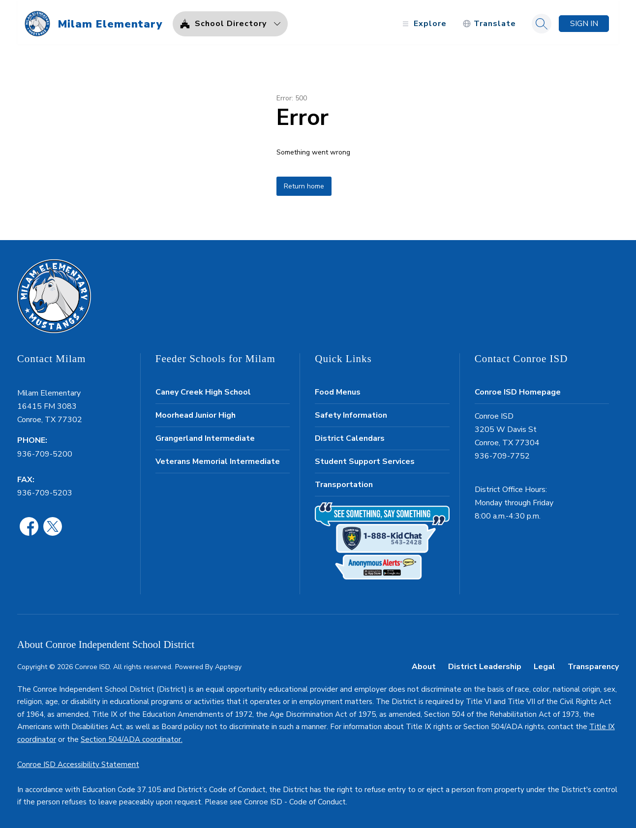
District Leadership (484, 663)
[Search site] (541, 21)
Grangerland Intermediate (205, 435)
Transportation (344, 481)
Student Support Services (365, 458)
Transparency (593, 663)
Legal (544, 663)
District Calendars (350, 435)
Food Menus (338, 389)
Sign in (584, 20)
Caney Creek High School (203, 389)
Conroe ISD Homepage (518, 389)
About (424, 663)
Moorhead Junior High (195, 412)
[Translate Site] (489, 21)
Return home (304, 183)
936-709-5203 (44, 490)
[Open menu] (423, 21)
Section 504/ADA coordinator (131, 736)
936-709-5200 (44, 451)
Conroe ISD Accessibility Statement (78, 762)
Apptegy (228, 664)
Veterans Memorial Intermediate (217, 458)
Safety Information (351, 412)
